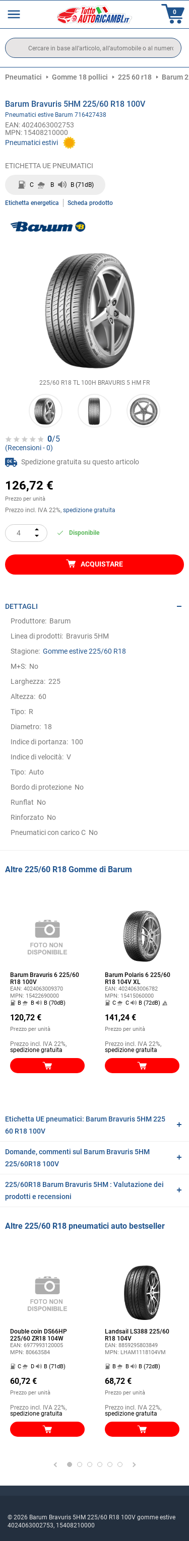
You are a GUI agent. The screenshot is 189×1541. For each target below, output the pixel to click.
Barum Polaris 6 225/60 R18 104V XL (137, 978)
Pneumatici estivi (31, 142)
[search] (93, 48)
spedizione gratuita (89, 510)
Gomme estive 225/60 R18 (84, 651)
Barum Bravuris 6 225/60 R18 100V (44, 978)
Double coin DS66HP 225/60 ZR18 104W (38, 1335)
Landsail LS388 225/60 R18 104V (137, 1335)
